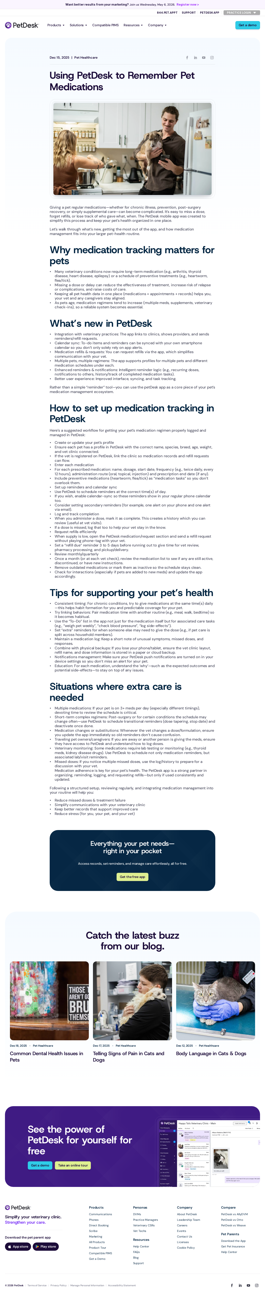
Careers (182, 1225)
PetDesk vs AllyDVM (234, 1214)
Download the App (233, 1241)
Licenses (183, 1242)
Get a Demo (97, 1259)
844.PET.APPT (167, 12)
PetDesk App (209, 12)
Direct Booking (99, 1225)
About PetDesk (187, 1214)
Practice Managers (145, 1220)
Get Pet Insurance (233, 1246)
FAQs (136, 1252)
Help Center (141, 1246)
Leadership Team (188, 1220)
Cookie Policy (186, 1247)
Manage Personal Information (87, 1285)
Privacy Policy (58, 1285)
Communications (100, 1214)
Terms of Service (37, 1285)
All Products (97, 1242)
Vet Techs (139, 1231)
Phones (94, 1220)
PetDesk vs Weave (233, 1225)
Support (189, 12)
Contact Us (184, 1236)
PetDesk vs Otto (232, 1220)
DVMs (137, 1214)
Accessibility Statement (122, 1285)
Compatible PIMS (105, 25)
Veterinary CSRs (144, 1225)
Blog (136, 1257)
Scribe (93, 1231)
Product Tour (97, 1247)
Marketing (95, 1236)
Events (181, 1231)
